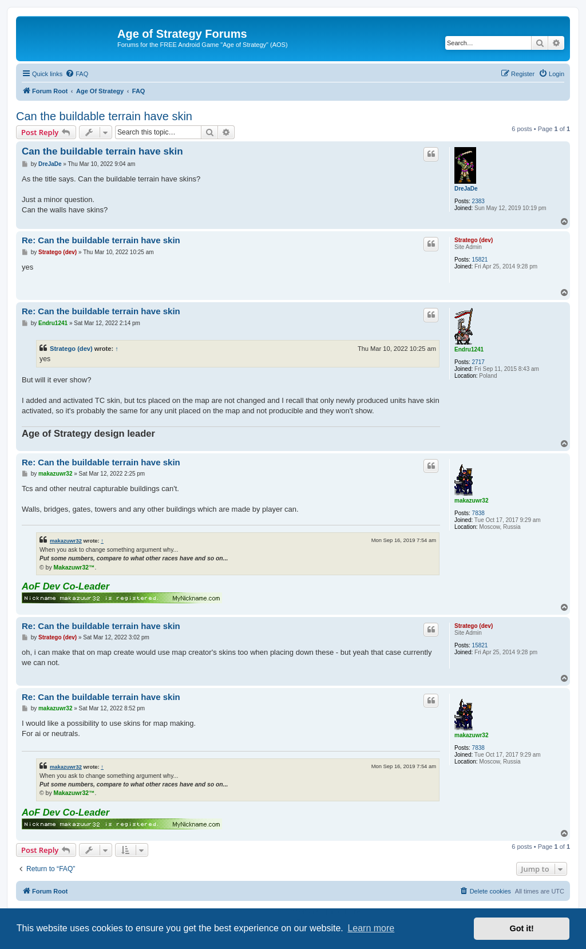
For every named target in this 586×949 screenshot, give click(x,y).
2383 (478, 201)
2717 (478, 362)
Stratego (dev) (473, 240)
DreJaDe (466, 188)
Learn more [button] (370, 928)
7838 (478, 513)
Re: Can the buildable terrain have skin (101, 240)
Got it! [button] (522, 928)
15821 (480, 259)
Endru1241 (469, 349)
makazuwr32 (471, 500)
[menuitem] (76, 74)
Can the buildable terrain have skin (104, 116)
